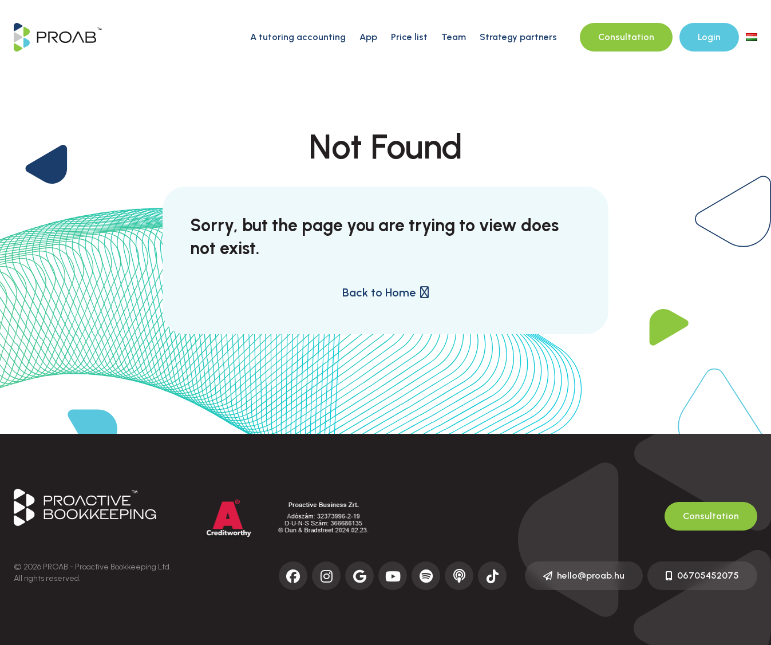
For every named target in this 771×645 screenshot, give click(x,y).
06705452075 (702, 575)
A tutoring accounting (298, 36)
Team (453, 36)
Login (709, 36)
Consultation (626, 36)
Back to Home (385, 292)
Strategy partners (518, 36)
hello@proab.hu (583, 575)
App (368, 36)
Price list (409, 36)
